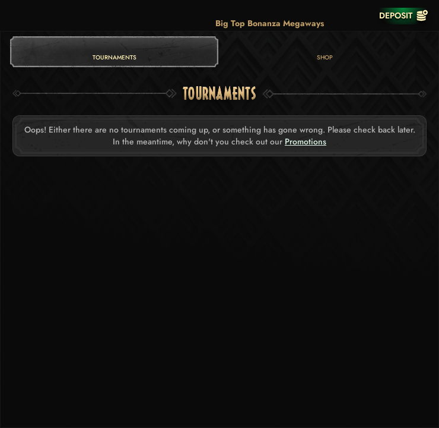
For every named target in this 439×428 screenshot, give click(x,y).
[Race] (360, 15)
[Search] (337, 15)
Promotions (305, 141)
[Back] (17, 15)
